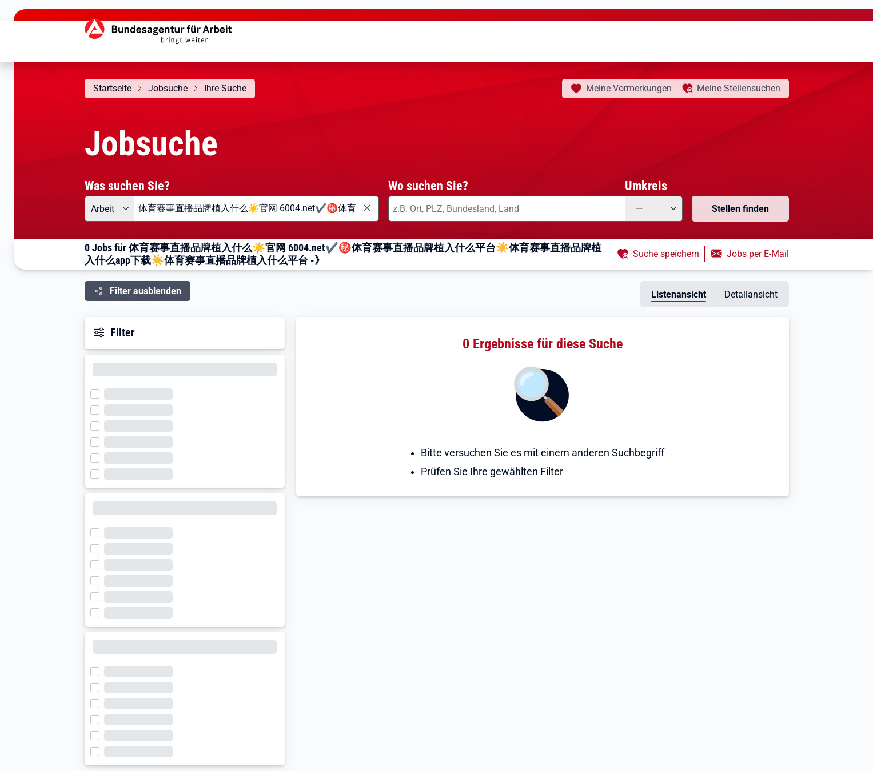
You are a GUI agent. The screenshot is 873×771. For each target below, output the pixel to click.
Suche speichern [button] (666, 253)
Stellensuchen (738, 88)
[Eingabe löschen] (366, 208)
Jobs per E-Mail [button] (758, 253)
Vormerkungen (629, 88)
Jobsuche (168, 88)
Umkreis (646, 185)
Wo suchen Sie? (428, 185)
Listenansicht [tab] (678, 294)
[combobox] (256, 209)
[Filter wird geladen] (98, 393)
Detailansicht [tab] (751, 294)
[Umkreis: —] (654, 209)
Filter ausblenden (145, 291)
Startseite (112, 88)
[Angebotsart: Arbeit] (109, 209)
